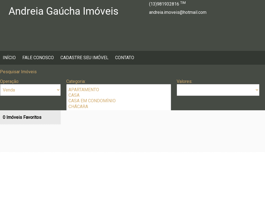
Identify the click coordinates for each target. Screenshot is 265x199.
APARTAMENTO (118, 90)
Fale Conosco (38, 57)
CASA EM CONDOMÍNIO (118, 101)
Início (9, 57)
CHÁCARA (118, 106)
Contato (124, 57)
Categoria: (76, 81)
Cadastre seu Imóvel (84, 57)
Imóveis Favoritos (22, 117)
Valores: (184, 81)
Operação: (9, 81)
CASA (118, 95)
